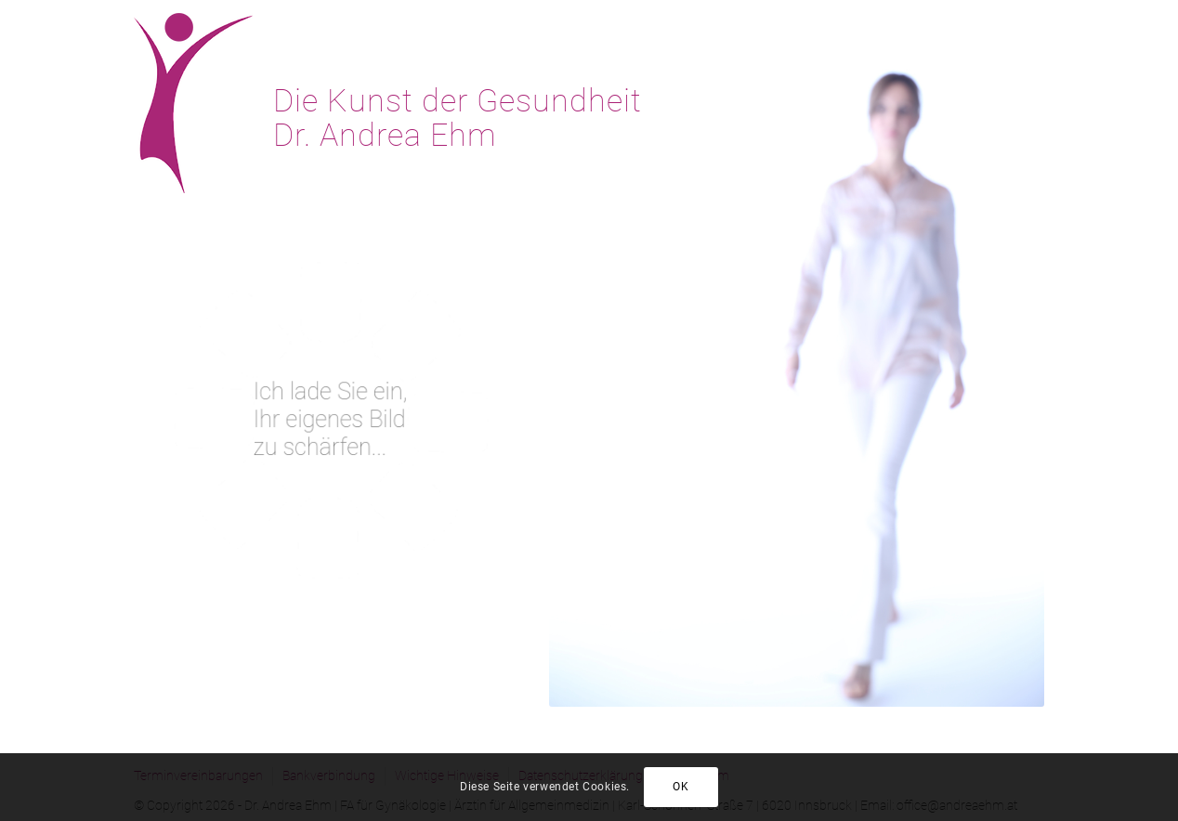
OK (680, 786)
